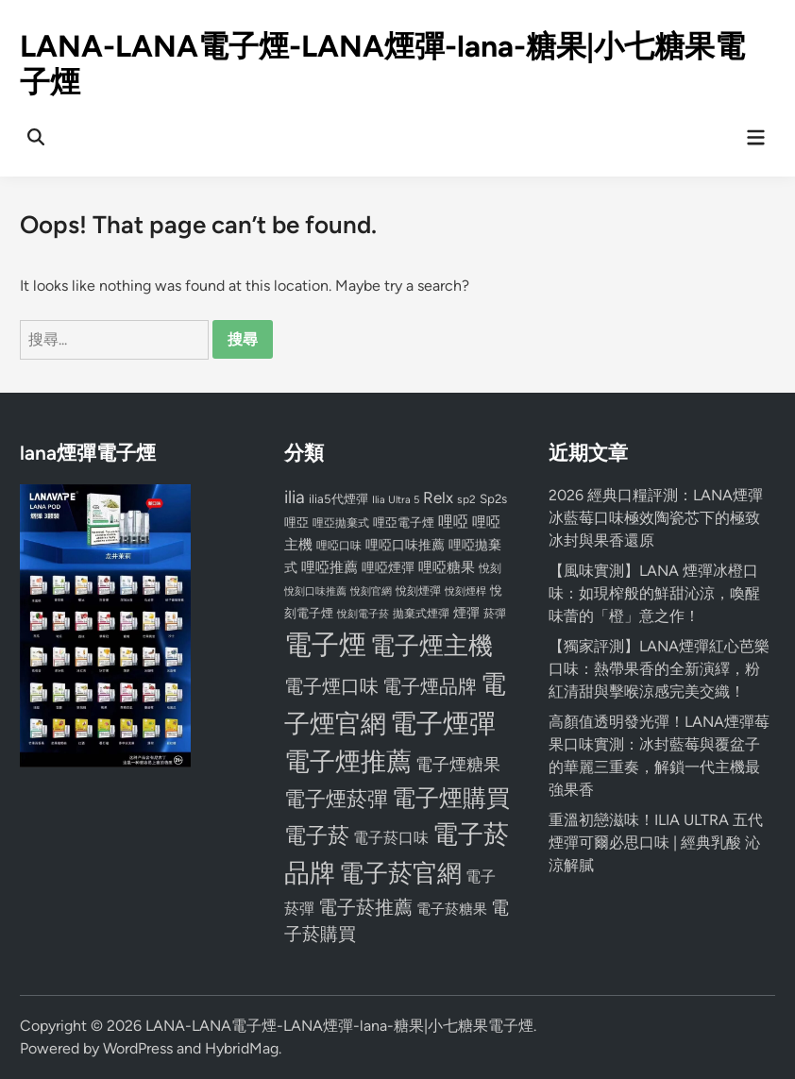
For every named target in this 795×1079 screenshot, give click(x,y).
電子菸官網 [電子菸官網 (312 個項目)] (400, 872)
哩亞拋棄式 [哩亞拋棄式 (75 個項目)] (341, 523)
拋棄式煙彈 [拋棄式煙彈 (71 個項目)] (421, 613)
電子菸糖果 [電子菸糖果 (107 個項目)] (451, 909)
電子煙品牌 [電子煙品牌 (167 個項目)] (429, 686)
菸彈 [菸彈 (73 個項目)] (494, 613)
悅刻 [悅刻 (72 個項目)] (490, 568)
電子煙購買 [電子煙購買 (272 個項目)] (451, 798)
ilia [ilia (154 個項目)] (294, 497)
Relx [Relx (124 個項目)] (438, 497)
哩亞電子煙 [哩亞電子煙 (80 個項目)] (403, 522)
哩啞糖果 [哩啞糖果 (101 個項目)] (446, 567)
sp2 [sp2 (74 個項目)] (466, 499)
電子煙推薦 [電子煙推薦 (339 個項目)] (348, 762)
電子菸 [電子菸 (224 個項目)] (316, 836)
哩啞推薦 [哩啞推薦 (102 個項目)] (329, 567)
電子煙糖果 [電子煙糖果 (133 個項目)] (457, 764)
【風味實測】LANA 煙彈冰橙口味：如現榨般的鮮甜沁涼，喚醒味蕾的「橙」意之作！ (654, 593)
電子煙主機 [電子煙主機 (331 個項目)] (431, 646)
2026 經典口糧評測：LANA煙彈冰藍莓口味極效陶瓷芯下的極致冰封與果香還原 (656, 517)
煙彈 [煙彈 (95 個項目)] (466, 612)
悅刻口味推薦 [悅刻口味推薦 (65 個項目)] (315, 591)
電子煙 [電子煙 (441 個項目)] (325, 644)
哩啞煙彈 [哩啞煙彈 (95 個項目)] (388, 567)
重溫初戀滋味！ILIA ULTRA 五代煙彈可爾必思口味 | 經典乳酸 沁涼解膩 (656, 842)
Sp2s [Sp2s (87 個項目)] (493, 498)
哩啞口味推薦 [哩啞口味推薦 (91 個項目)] (405, 544)
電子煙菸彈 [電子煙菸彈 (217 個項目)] (336, 799)
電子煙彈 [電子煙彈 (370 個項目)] (443, 723)
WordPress (138, 1048)
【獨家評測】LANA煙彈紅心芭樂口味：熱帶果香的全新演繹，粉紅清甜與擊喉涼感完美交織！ (659, 668)
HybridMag (242, 1048)
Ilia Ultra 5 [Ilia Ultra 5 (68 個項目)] (395, 499)
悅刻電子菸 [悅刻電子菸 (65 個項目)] (363, 614)
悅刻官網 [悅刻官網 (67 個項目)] (371, 591)
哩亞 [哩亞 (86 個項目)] (296, 522)
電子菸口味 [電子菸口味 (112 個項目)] (391, 838)
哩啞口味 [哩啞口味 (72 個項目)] (339, 545)
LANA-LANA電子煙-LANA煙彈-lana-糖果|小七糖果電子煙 (339, 1026)
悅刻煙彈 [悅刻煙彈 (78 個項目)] (418, 590)
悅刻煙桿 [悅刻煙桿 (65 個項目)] (465, 591)
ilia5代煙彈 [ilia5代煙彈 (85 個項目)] (338, 499)
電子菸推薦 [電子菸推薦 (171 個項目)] (365, 907)
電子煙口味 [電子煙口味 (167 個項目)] (331, 686)
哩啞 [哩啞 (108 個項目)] (453, 522)
